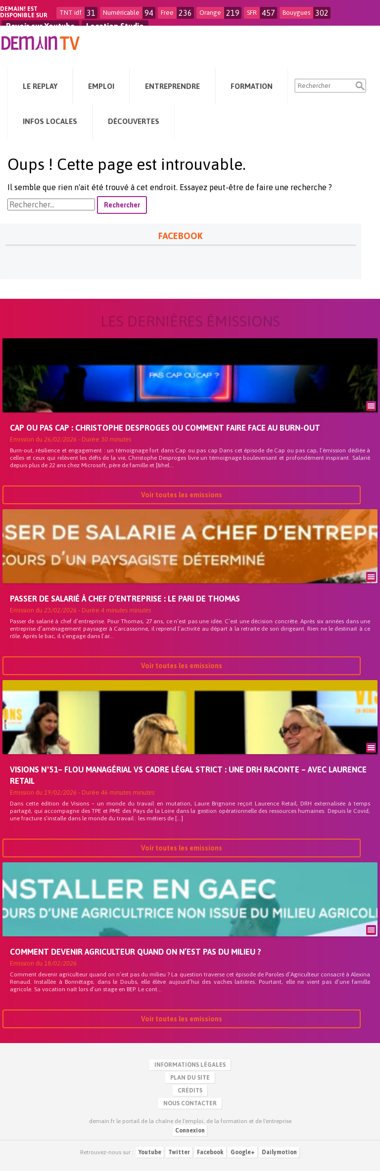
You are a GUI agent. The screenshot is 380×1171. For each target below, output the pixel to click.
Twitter (179, 1152)
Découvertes (133, 121)
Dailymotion (279, 1152)
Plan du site (190, 1077)
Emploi (101, 86)
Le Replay (40, 86)
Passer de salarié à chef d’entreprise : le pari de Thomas (125, 598)
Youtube (150, 1152)
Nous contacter (190, 1103)
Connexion (190, 1130)
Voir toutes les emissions (181, 495)
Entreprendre (172, 86)
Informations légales (190, 1064)
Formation (252, 86)
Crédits (190, 1090)
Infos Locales (50, 121)
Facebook (210, 1152)
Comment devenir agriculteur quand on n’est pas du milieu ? (135, 951)
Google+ (243, 1152)
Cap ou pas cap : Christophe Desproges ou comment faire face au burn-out (165, 427)
